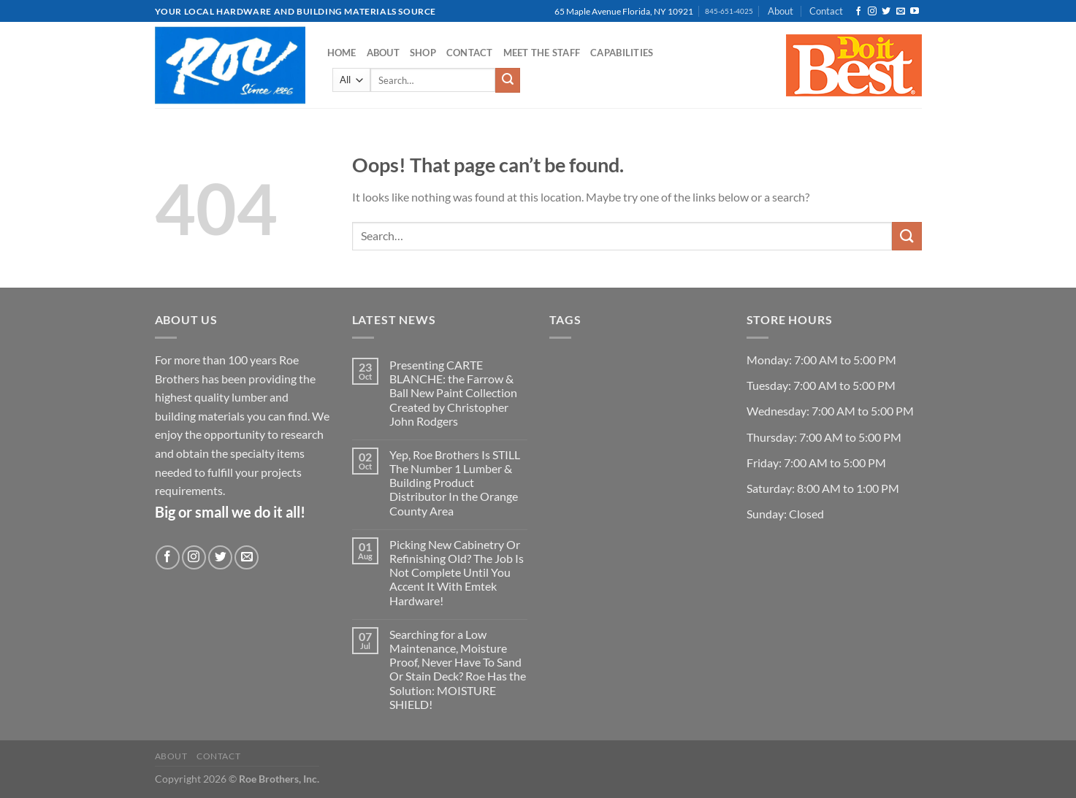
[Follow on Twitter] (886, 12)
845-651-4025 (729, 11)
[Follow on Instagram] (872, 12)
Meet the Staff (542, 52)
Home (341, 52)
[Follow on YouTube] (914, 12)
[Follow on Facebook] (858, 12)
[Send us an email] (900, 12)
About (780, 11)
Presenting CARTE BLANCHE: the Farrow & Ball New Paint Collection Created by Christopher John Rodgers (453, 393)
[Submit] (507, 80)
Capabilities (621, 52)
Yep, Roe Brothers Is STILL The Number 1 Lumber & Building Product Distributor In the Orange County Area (454, 483)
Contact (826, 11)
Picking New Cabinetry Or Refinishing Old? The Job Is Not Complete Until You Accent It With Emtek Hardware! (456, 572)
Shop (423, 52)
